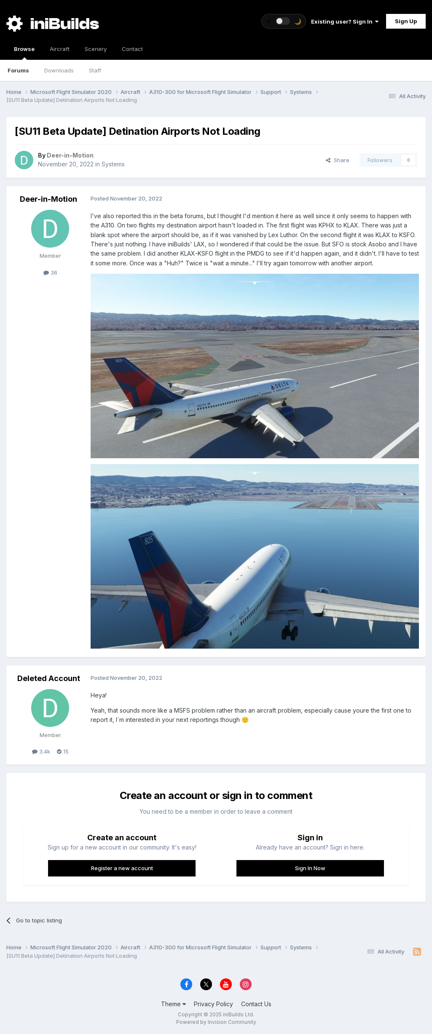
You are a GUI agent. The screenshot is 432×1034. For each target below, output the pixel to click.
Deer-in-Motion (48, 199)
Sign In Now (310, 868)
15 (63, 751)
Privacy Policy (213, 1003)
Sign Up (406, 21)
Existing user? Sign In (344, 21)
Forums (18, 70)
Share (337, 160)
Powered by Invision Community (216, 1022)
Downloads (59, 70)
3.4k (41, 751)
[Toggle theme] (283, 21)
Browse (24, 52)
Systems (113, 164)
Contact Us (256, 1003)
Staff (95, 70)
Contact (132, 48)
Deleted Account (48, 678)
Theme (173, 1003)
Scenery (96, 48)
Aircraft (60, 48)
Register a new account (122, 868)
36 (50, 272)
